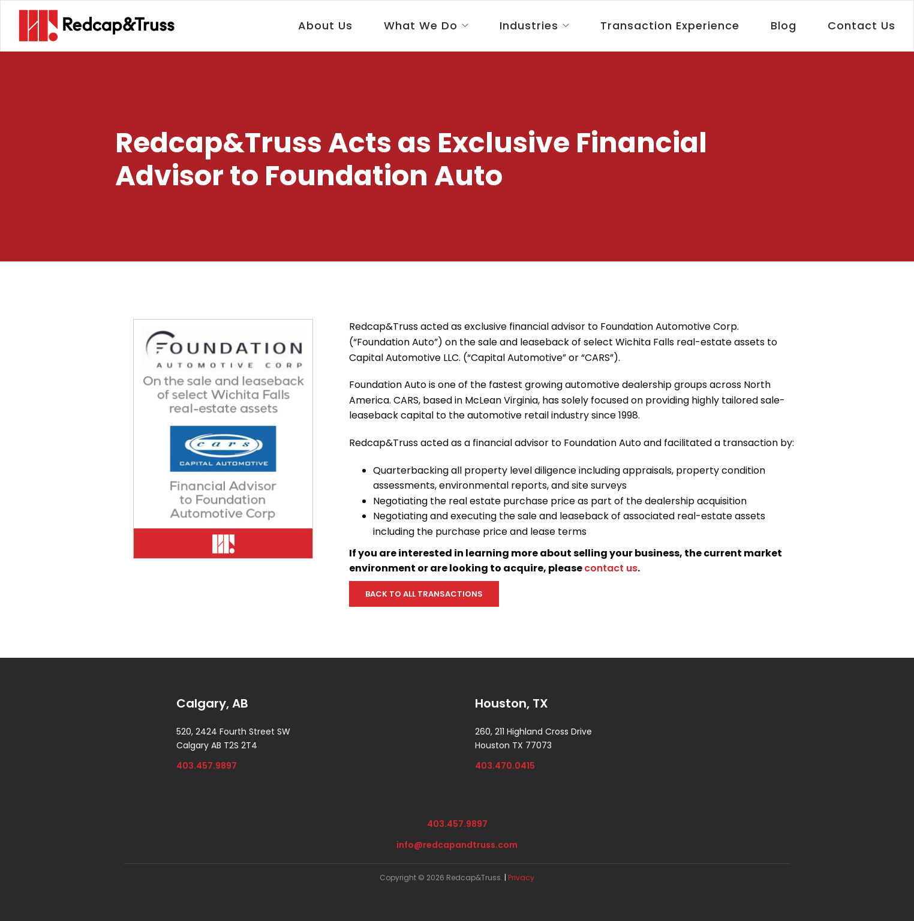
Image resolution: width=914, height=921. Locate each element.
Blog (783, 25)
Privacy (521, 877)
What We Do (421, 25)
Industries (529, 25)
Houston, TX (511, 703)
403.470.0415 (505, 766)
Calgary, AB (212, 703)
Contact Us (861, 25)
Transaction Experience (669, 25)
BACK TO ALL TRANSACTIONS (424, 594)
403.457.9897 (206, 766)
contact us (611, 568)
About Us (325, 25)
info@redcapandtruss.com (457, 845)
